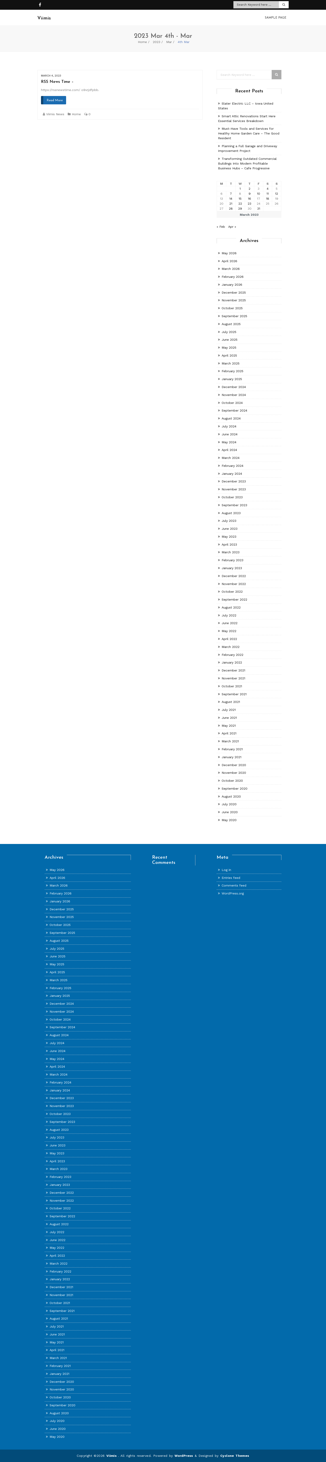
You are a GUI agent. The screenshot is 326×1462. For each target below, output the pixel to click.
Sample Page (275, 17)
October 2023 (232, 497)
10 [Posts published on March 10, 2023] (258, 193)
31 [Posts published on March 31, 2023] (258, 208)
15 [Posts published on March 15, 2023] (240, 198)
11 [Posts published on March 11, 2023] (267, 193)
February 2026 (233, 276)
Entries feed (231, 877)
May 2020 (229, 820)
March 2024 (231, 458)
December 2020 (234, 765)
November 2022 (234, 583)
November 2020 (234, 772)
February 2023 (232, 560)
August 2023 (231, 513)
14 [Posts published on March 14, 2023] (230, 198)
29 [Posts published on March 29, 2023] (240, 208)
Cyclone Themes (234, 1455)
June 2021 (229, 717)
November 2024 (234, 395)
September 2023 (234, 505)
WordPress (184, 1455)
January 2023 (232, 568)
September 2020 (234, 788)
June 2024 (229, 434)
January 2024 (232, 473)
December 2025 (234, 292)
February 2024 (232, 465)
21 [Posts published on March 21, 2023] (230, 203)
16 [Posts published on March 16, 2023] (249, 198)
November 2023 (234, 489)
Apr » (232, 226)
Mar (169, 42)
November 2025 (234, 300)
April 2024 (229, 450)
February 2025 (232, 371)
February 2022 (232, 654)
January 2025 (232, 379)
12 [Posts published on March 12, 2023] (276, 193)
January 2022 (232, 662)
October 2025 (232, 308)
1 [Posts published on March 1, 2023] (240, 188)
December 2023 (234, 481)
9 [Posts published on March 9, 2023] (250, 193)
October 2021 (232, 686)
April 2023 (229, 544)
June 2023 (229, 528)
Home (142, 42)
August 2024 (231, 418)
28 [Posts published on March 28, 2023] (231, 208)
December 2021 (233, 670)
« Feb (221, 226)
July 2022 (229, 615)
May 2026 (229, 253)
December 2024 (234, 387)
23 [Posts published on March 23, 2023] (249, 203)
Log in (226, 870)
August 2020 (231, 796)
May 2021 (229, 725)
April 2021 (229, 733)
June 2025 (229, 339)
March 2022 (231, 647)
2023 (156, 42)
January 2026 (232, 284)
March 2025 (231, 363)
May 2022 (229, 631)
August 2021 (231, 702)
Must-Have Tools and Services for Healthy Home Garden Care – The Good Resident (248, 133)
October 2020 (232, 780)
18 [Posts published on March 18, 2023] (267, 198)
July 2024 (229, 426)
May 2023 (229, 536)
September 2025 (234, 316)
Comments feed (234, 885)
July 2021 (229, 710)
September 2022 (234, 599)
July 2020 (229, 804)
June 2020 (230, 812)
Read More (55, 100)
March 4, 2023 (51, 75)
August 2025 (231, 324)
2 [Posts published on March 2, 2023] (249, 188)
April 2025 (229, 355)
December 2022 (234, 576)
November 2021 (233, 678)
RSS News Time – (57, 82)
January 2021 (231, 757)
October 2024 (232, 402)
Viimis (112, 1455)
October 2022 (232, 591)
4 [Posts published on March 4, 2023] (267, 188)
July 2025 (229, 331)
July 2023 (229, 520)
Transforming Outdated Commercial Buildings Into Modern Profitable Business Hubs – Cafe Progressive (247, 163)
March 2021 (230, 741)
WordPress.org (233, 893)
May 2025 (229, 347)
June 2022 (229, 623)
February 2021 (232, 749)
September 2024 (234, 410)
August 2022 (231, 607)
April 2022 (229, 639)
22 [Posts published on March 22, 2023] (240, 203)
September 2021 (234, 694)
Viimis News (55, 114)
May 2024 (229, 442)
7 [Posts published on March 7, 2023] (231, 193)
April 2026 (229, 261)
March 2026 (231, 269)
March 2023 (231, 552)
